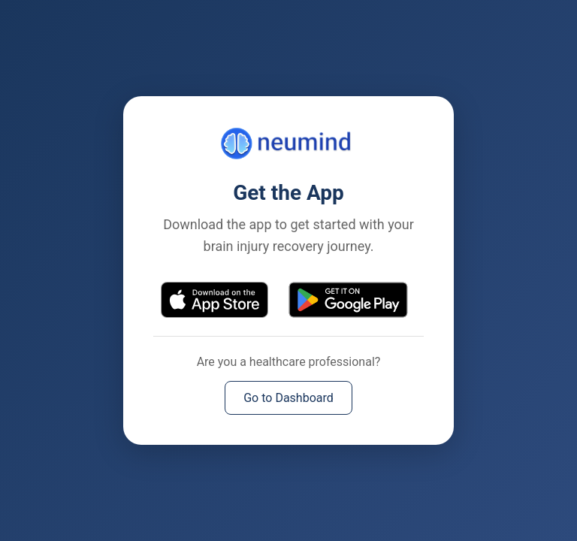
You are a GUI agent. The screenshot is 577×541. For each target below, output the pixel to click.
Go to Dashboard (288, 398)
